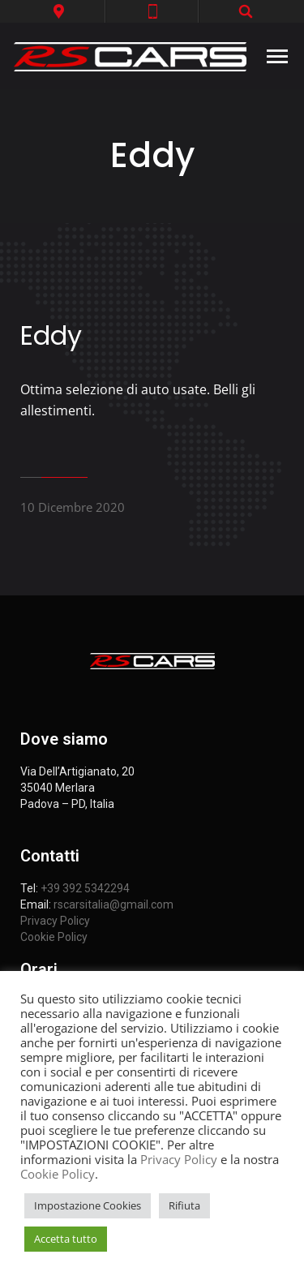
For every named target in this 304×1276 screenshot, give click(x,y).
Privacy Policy (55, 920)
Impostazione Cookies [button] (87, 1205)
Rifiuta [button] (184, 1205)
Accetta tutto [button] (65, 1238)
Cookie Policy (54, 936)
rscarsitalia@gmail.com (113, 904)
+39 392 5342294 (85, 888)
